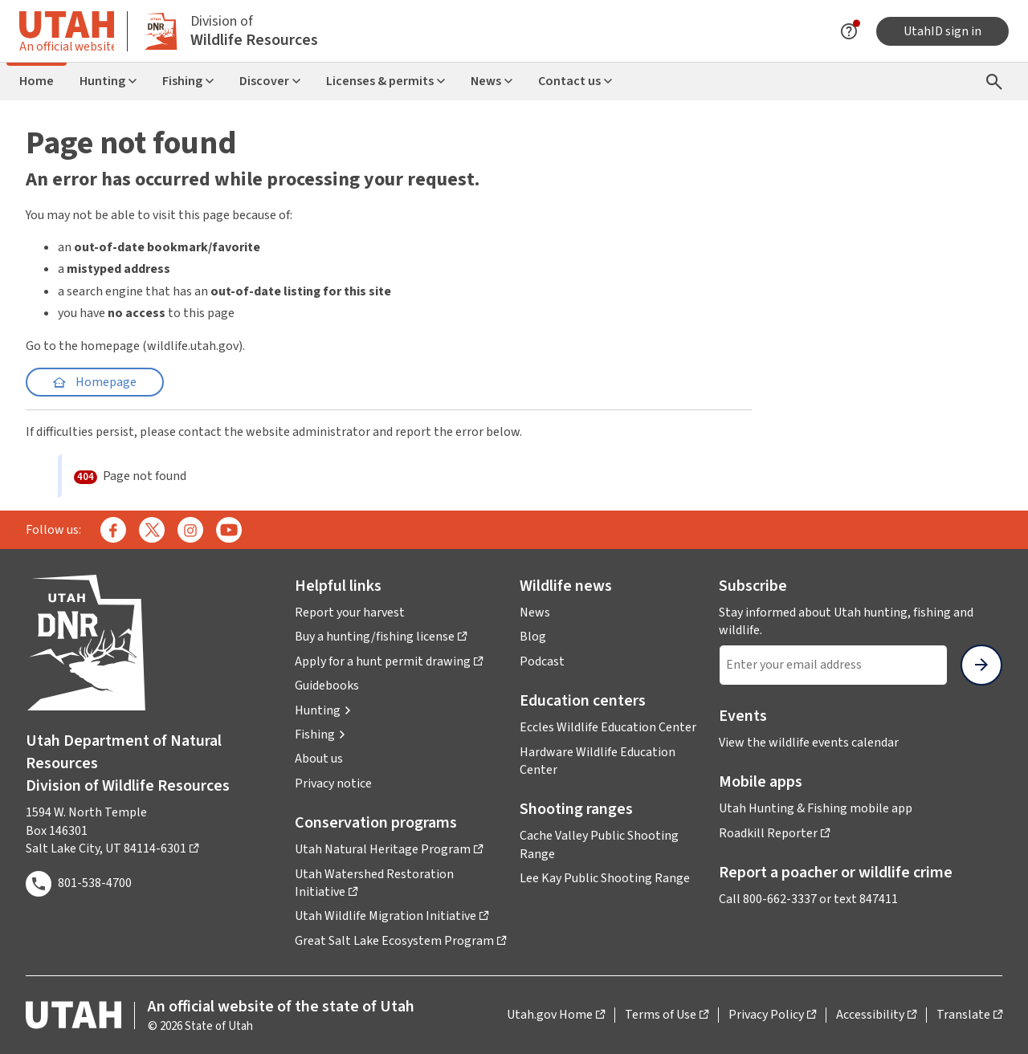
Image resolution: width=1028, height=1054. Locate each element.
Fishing (188, 81)
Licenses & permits (385, 81)
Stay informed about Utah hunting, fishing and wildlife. (846, 621)
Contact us (575, 81)
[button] (323, 710)
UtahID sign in (942, 31)
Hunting (108, 81)
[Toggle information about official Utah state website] (66, 31)
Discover (269, 81)
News (491, 81)
